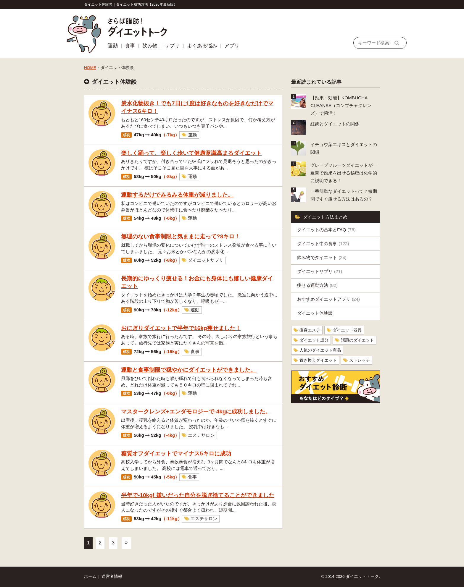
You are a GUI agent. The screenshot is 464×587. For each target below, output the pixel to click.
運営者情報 (112, 576)
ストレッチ (359, 360)
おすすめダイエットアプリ (328, 299)
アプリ (231, 45)
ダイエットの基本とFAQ (326, 229)
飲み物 (149, 45)
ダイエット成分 (313, 340)
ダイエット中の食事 (323, 243)
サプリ (172, 45)
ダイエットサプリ (319, 271)
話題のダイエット (357, 340)
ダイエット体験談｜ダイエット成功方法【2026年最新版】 (130, 4)
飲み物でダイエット (322, 257)
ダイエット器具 (347, 330)
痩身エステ (309, 330)
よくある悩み (202, 45)
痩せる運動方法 (317, 285)
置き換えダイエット (318, 360)
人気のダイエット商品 (320, 350)
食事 (130, 45)
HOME (90, 67)
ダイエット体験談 (315, 313)
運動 (113, 45)
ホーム (90, 576)
